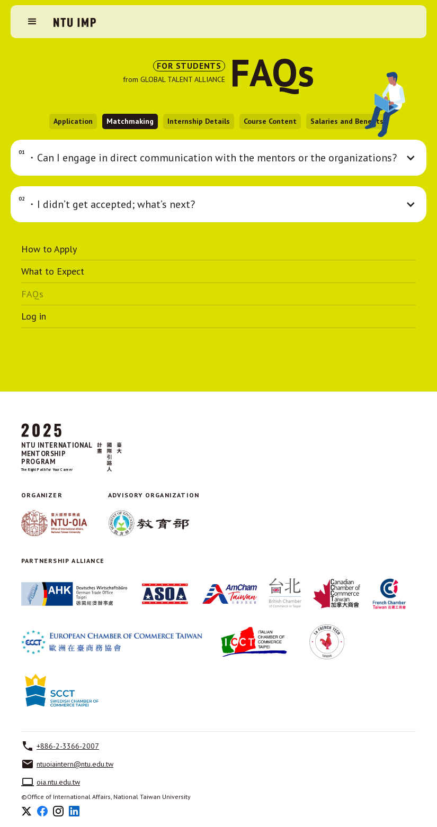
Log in (33, 316)
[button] (32, 22)
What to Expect (52, 271)
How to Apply (49, 249)
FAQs (32, 294)
